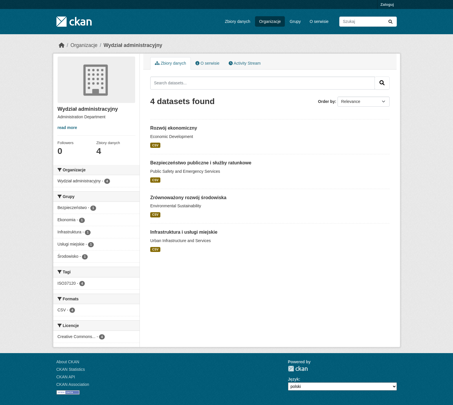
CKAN (298, 369)
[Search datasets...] (368, 22)
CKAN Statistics (70, 369)
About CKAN (67, 361)
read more (67, 127)
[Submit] (390, 22)
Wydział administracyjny (133, 45)
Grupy (295, 21)
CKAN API (65, 377)
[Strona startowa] (62, 45)
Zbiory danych (237, 21)
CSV (155, 145)
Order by (326, 101)
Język (293, 379)
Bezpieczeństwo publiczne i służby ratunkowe (200, 162)
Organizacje (270, 21)
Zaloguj (387, 4)
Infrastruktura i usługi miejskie (183, 232)
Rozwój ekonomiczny (173, 128)
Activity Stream (245, 63)
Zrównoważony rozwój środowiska (188, 197)
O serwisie (319, 21)
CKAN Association (72, 384)
